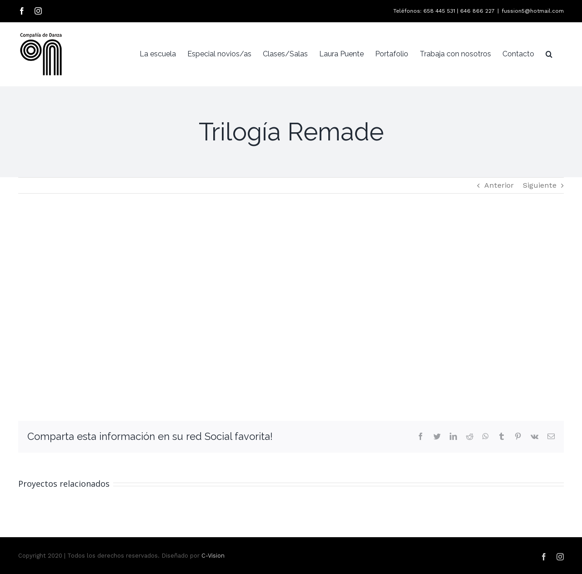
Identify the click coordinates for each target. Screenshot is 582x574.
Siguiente (540, 185)
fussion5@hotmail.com (533, 11)
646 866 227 (477, 11)
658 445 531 (439, 11)
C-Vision (213, 555)
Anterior (499, 185)
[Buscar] (549, 54)
